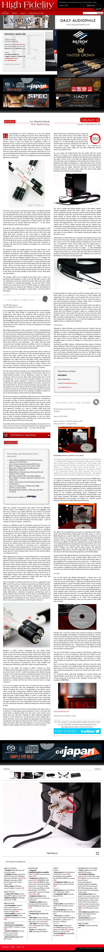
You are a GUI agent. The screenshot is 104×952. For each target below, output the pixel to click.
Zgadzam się (63, 5)
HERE (16, 876)
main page (5, 13)
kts (23, 947)
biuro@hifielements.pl (69, 383)
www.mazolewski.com (61, 711)
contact (23, 13)
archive (14, 13)
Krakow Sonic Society (36, 13)
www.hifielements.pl (64, 387)
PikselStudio (101, 948)
